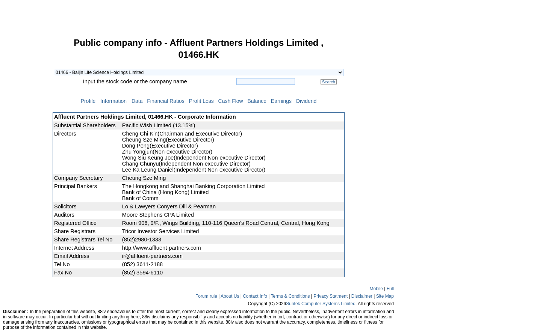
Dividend (306, 101)
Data (137, 101)
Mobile (376, 288)
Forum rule (206, 296)
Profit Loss (201, 101)
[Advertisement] (26, 151)
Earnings (281, 101)
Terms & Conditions (290, 296)
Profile (88, 101)
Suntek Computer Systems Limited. (321, 303)
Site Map (385, 296)
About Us (230, 296)
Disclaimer (361, 296)
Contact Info (255, 296)
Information (113, 101)
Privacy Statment (330, 296)
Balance (257, 101)
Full (390, 288)
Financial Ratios (165, 101)
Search (328, 82)
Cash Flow (231, 101)
